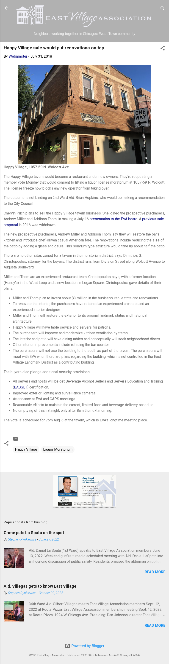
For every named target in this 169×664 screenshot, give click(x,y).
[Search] (162, 9)
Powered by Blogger (84, 646)
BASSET (20, 387)
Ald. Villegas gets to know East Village (40, 586)
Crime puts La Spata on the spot (34, 532)
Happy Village (26, 449)
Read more (155, 572)
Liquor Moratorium (57, 449)
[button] (162, 49)
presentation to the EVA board (113, 219)
